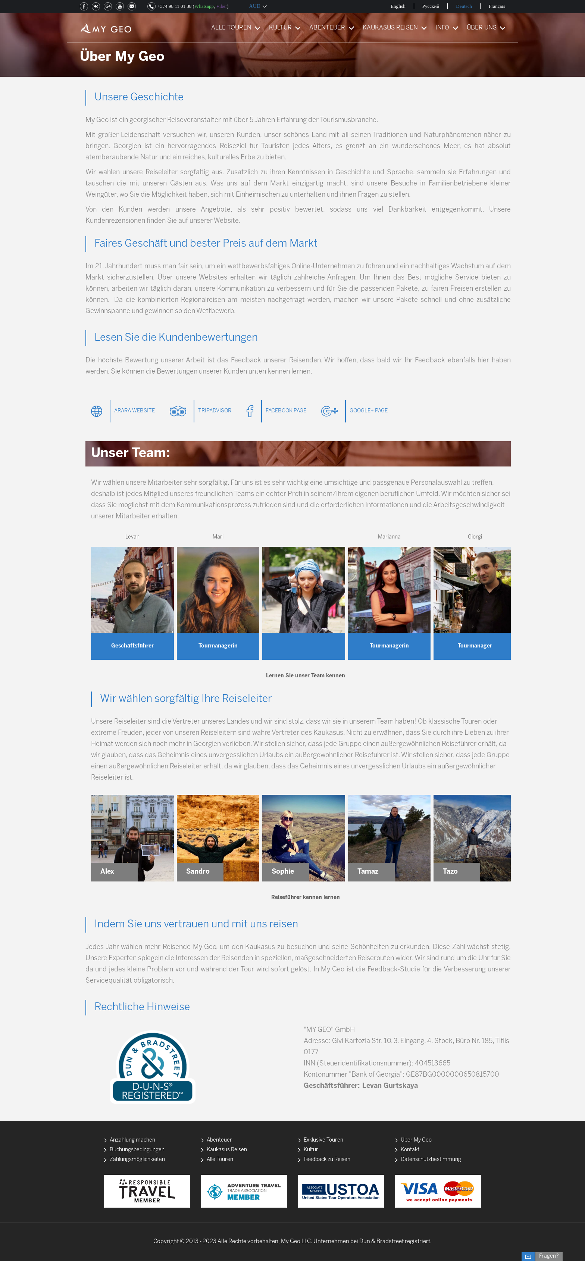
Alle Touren (220, 1159)
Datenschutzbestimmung (431, 1159)
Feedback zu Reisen (327, 1159)
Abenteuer (219, 1140)
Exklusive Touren (323, 1140)
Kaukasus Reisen (227, 1150)
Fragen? (549, 1256)
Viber (221, 6)
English (398, 6)
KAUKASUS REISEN (390, 28)
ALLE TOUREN (231, 28)
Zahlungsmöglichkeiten (137, 1159)
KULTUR (280, 28)
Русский (430, 6)
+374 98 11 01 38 (174, 6)
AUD (254, 6)
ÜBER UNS (482, 28)
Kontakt (410, 1150)
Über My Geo (416, 1140)
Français (497, 6)
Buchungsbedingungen (137, 1150)
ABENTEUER (327, 28)
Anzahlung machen (132, 1140)
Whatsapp (204, 6)
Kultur (311, 1150)
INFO (442, 28)
